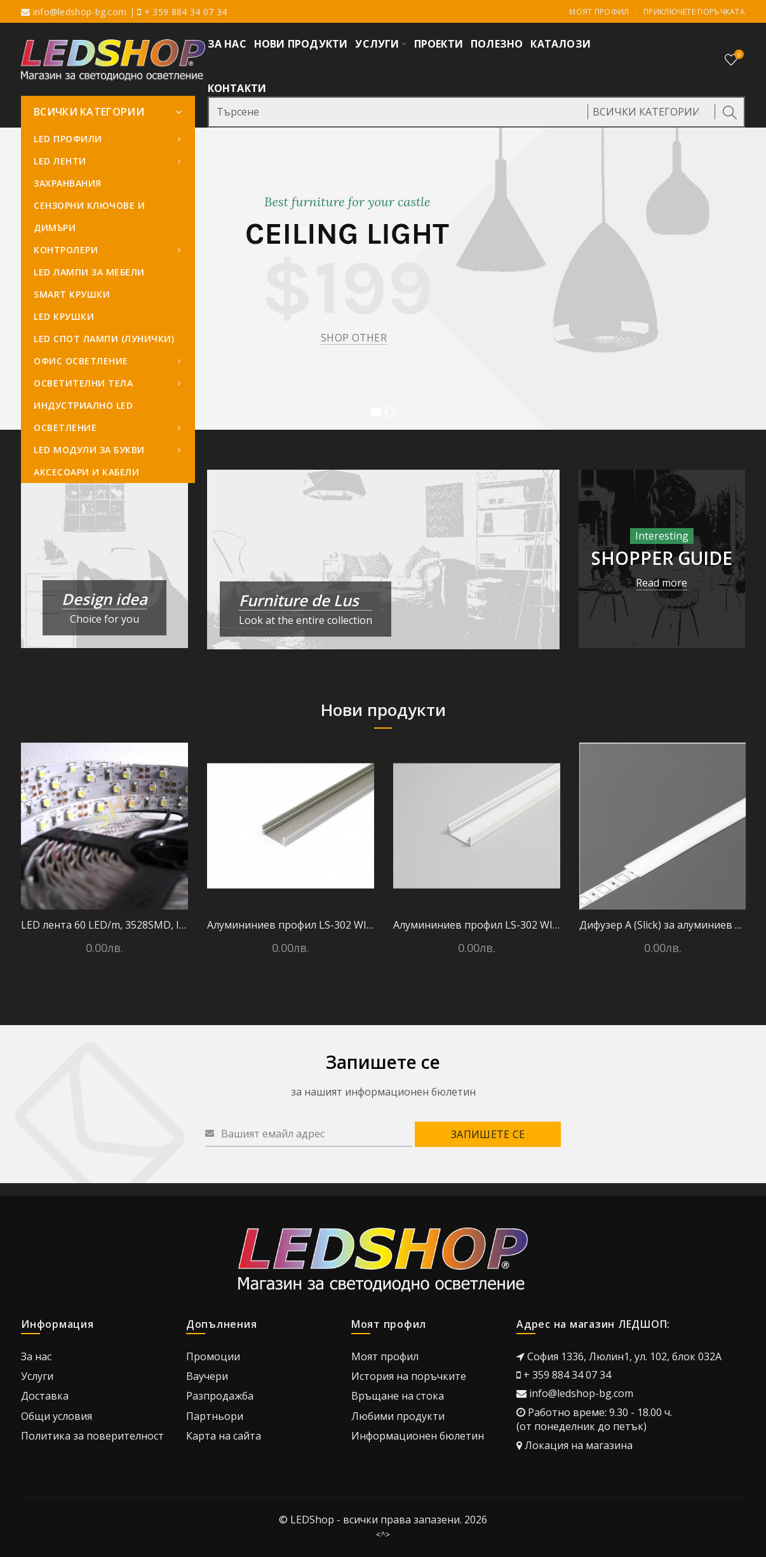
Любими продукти (398, 1416)
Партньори (214, 1416)
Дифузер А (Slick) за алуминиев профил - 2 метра (662, 925)
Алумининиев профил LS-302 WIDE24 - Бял (476, 925)
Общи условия (56, 1416)
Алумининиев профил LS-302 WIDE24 (290, 925)
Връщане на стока (397, 1396)
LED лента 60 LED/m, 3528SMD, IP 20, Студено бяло (104, 925)
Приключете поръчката (694, 11)
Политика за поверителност (92, 1436)
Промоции (213, 1356)
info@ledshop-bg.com (80, 12)
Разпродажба (219, 1396)
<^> (383, 1534)
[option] (104, 856)
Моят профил (599, 11)
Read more (661, 583)
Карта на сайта (223, 1436)
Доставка (45, 1396)
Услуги (37, 1376)
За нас (36, 1356)
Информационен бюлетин (417, 1436)
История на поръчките (408, 1376)
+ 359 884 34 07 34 (567, 1375)
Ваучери (207, 1376)
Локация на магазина (579, 1445)
